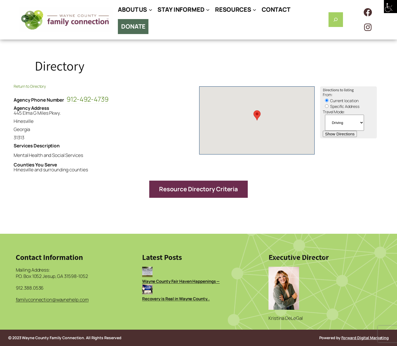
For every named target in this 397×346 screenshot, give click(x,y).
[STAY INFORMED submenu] (208, 9)
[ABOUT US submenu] (150, 9)
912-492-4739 (88, 99)
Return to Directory (30, 86)
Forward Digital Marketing (365, 337)
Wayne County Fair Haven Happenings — (181, 281)
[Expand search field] (336, 19)
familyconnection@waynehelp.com (52, 299)
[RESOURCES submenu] (254, 9)
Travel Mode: (334, 111)
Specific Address (342, 106)
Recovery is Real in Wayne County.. (176, 299)
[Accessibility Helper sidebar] (390, 6)
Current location (341, 100)
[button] (257, 115)
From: (328, 94)
